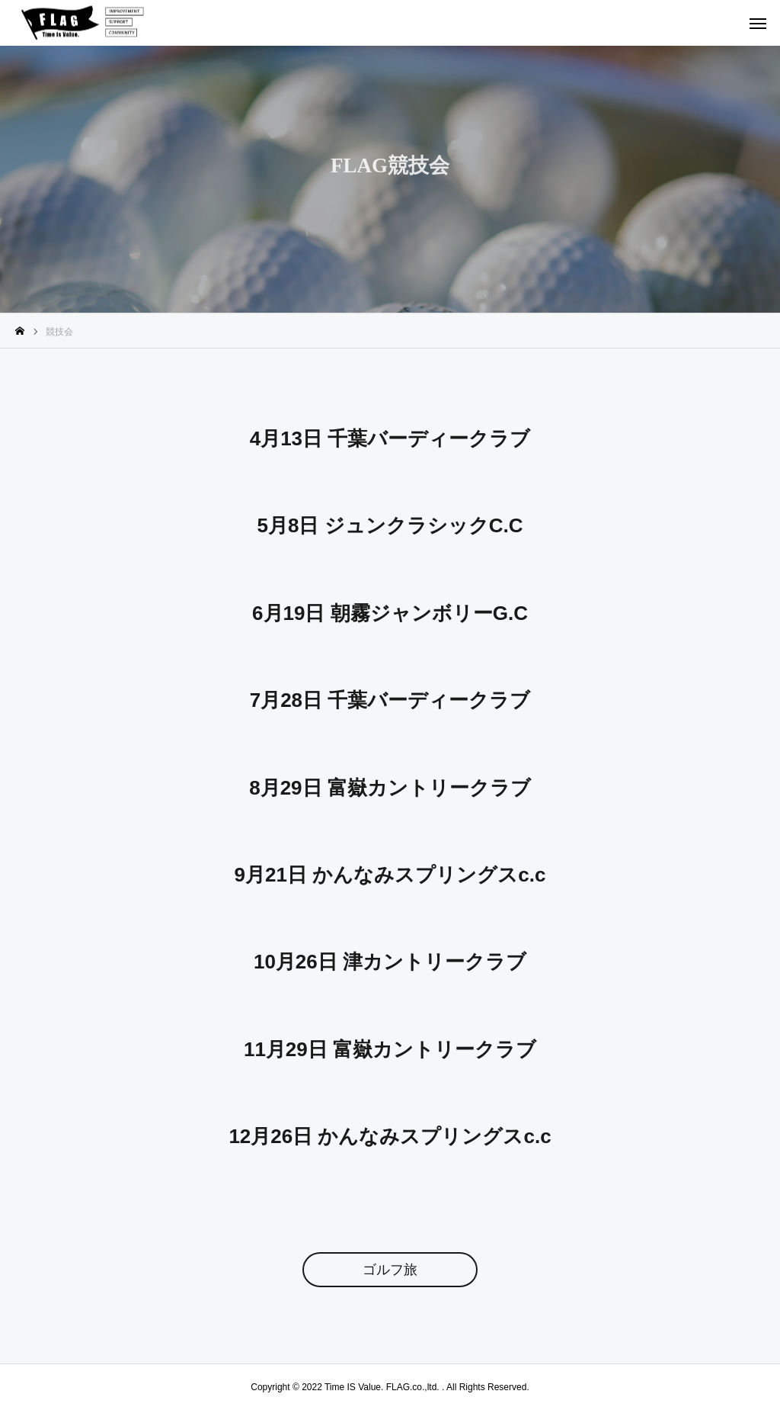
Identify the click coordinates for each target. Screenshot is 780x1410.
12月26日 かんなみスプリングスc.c (390, 1136)
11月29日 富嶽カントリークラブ (390, 1049)
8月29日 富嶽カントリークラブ (390, 787)
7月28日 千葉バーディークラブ (390, 700)
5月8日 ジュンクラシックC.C (390, 525)
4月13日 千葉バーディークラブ (390, 438)
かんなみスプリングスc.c (428, 874)
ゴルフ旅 (390, 1269)
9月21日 (274, 874)
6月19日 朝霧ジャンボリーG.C (390, 613)
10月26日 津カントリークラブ (390, 961)
